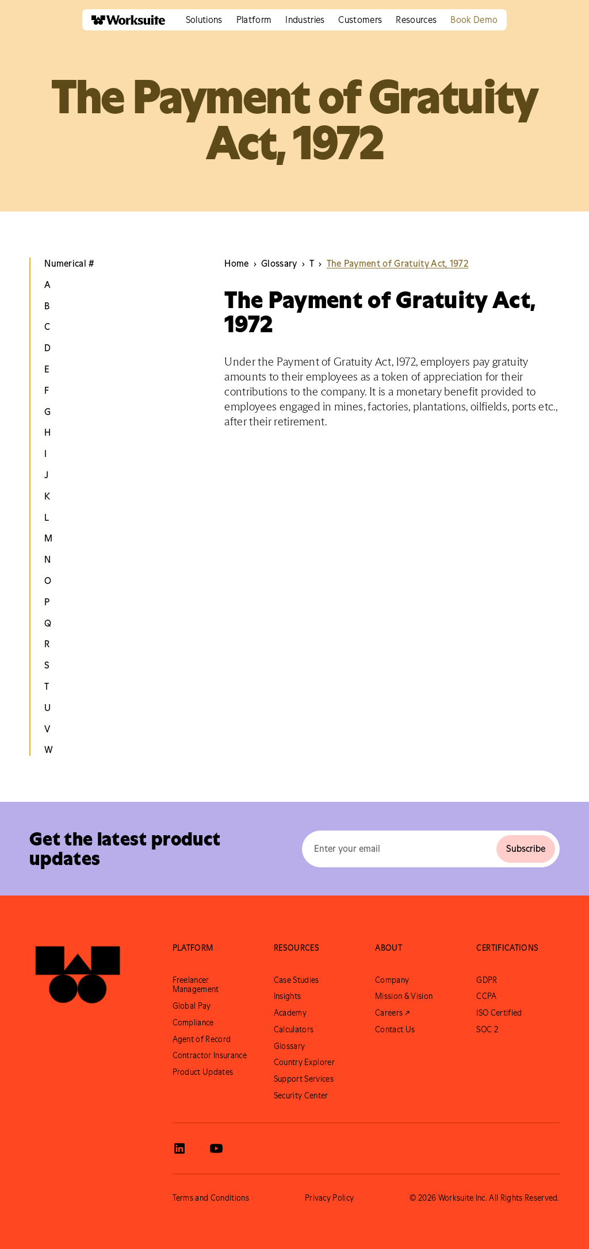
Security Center (301, 1095)
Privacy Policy (329, 1198)
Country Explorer (304, 1062)
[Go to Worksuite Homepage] (77, 974)
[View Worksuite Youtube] (216, 1148)
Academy (290, 1013)
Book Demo (474, 19)
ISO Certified (499, 1013)
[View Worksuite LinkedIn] (179, 1148)
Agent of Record (202, 1039)
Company (392, 980)
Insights (287, 996)
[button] (204, 19)
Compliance (193, 1022)
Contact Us (395, 1029)
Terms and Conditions (211, 1198)
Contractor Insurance (210, 1055)
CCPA (486, 996)
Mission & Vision (404, 996)
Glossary (289, 1046)
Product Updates (203, 1072)
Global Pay (192, 1006)
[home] (123, 20)
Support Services (304, 1079)
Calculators (294, 1029)
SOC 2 (487, 1029)
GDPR (486, 980)
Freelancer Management (196, 985)
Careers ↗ (392, 1013)
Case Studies (296, 980)
